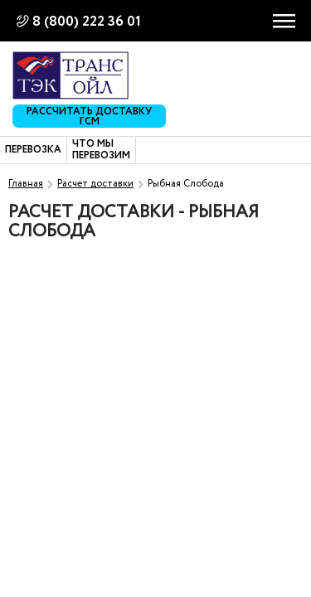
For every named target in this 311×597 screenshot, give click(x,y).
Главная (25, 184)
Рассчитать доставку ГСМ (89, 116)
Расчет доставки (95, 184)
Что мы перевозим (101, 150)
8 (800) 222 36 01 (86, 22)
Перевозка (33, 150)
